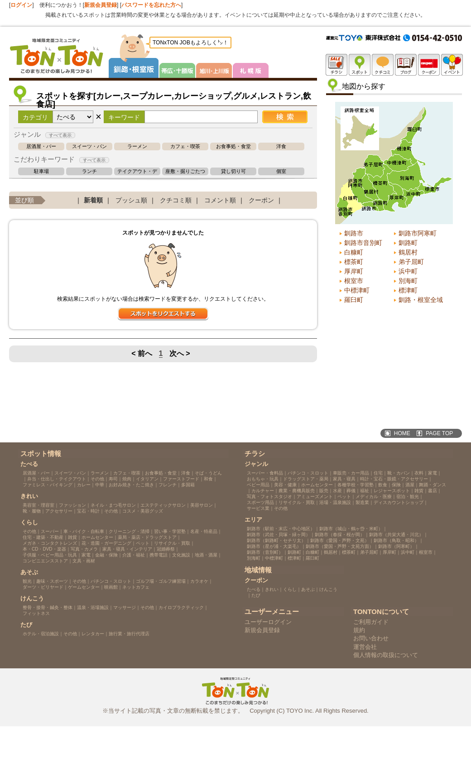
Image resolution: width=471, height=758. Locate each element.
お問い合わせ (371, 638)
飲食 (382, 484)
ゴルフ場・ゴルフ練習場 (161, 581)
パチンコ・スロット (111, 581)
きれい (272, 589)
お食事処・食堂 (233, 146)
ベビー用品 (258, 484)
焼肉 (126, 478)
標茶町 (353, 261)
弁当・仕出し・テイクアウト (56, 478)
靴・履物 (32, 511)
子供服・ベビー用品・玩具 (50, 554)
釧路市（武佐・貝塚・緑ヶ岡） (278, 534)
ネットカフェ (135, 587)
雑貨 (72, 537)
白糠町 (353, 252)
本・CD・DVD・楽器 (44, 549)
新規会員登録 (100, 5)
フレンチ (168, 484)
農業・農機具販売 (297, 490)
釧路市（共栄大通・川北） (396, 534)
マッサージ (124, 607)
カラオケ (199, 581)
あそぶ (308, 589)
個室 (281, 171)
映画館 (111, 587)
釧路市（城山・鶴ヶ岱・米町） (351, 528)
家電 (86, 554)
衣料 (418, 472)
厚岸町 (353, 271)
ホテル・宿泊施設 (41, 633)
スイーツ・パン (89, 146)
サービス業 (258, 508)
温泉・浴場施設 (93, 607)
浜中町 (408, 271)
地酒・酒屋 (206, 554)
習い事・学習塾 (170, 531)
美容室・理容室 (38, 505)
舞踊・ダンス (432, 484)
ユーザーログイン (268, 622)
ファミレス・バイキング (47, 484)
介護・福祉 (133, 554)
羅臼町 (353, 299)
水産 (337, 490)
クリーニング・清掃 (129, 531)
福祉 (364, 490)
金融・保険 (106, 554)
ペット (142, 543)
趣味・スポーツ (52, 581)
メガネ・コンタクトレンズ (50, 543)
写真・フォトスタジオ (269, 496)
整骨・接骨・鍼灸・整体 (47, 607)
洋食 (281, 146)
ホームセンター (97, 537)
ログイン (21, 5)
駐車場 (41, 171)
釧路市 (353, 233)
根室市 (353, 280)
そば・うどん (208, 472)
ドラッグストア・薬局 (305, 478)
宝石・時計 (88, 511)
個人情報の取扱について (385, 655)
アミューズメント (315, 496)
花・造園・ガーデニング (106, 543)
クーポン (261, 200)
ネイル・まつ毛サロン (113, 505)
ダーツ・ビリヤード (43, 587)
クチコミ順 (176, 200)
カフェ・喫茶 (185, 146)
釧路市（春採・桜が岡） (340, 534)
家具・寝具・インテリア (127, 549)
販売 (323, 490)
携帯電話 (158, 554)
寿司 (113, 478)
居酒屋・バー (41, 146)
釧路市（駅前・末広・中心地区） (281, 528)
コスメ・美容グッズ (142, 511)
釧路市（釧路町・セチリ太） (276, 540)
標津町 (408, 290)
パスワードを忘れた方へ (151, 5)
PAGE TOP (439, 433)
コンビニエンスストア (45, 560)
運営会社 (365, 646)
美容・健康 (285, 484)
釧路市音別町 (363, 242)
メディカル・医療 (374, 496)
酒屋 (409, 484)
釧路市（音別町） (265, 552)
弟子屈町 (411, 261)
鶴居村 (408, 252)
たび (255, 595)
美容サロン (201, 505)
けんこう (328, 589)
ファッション (72, 505)
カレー (84, 484)
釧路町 (408, 242)
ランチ (89, 171)
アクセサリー (58, 511)
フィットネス (36, 613)
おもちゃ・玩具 (263, 478)
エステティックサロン (163, 505)
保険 (396, 484)
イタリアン (147, 478)
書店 (432, 490)
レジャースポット (392, 490)
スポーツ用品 (260, 502)
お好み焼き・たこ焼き (131, 484)
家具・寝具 (344, 478)
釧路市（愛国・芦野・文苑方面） (340, 546)
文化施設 (181, 554)
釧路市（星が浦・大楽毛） (274, 546)
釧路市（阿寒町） (396, 546)
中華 (99, 484)
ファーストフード (181, 478)
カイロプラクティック (181, 607)
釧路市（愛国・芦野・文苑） (339, 540)
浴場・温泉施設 (335, 502)
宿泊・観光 (407, 496)
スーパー (50, 531)
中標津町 (357, 290)
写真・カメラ (84, 549)
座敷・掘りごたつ (185, 171)
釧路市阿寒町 (418, 233)
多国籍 (188, 484)
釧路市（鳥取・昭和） (396, 540)
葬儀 (351, 490)
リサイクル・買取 (172, 543)
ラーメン (137, 146)
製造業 (362, 502)
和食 (208, 478)
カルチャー (262, 490)
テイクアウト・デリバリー (137, 171)
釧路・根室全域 (421, 299)
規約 (359, 630)
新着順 (93, 200)
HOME (402, 433)
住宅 (378, 472)
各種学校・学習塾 (355, 484)
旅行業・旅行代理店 (129, 633)
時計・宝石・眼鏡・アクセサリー (394, 478)
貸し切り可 (233, 171)
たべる (253, 589)
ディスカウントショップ (398, 502)
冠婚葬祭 (166, 549)
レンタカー (93, 633)
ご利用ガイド (371, 622)
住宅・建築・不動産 (43, 537)
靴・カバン (398, 472)
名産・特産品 (203, 531)
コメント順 (220, 200)
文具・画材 (83, 560)
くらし (290, 589)
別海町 (408, 280)
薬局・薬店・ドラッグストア (147, 537)
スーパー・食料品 (265, 472)
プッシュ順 (131, 200)
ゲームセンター (84, 587)
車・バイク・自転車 (83, 531)
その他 (97, 478)
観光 (27, 581)
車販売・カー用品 (351, 472)
